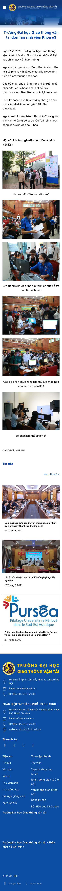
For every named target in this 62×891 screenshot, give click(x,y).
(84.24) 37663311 (26, 693)
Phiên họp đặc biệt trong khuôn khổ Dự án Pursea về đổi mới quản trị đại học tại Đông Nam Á (30, 634)
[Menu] (4, 7)
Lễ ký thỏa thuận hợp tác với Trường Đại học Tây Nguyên (30, 579)
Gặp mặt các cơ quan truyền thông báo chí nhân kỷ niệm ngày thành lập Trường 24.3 (30, 524)
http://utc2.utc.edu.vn (30, 729)
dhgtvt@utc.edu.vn (26, 688)
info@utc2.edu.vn (25, 718)
